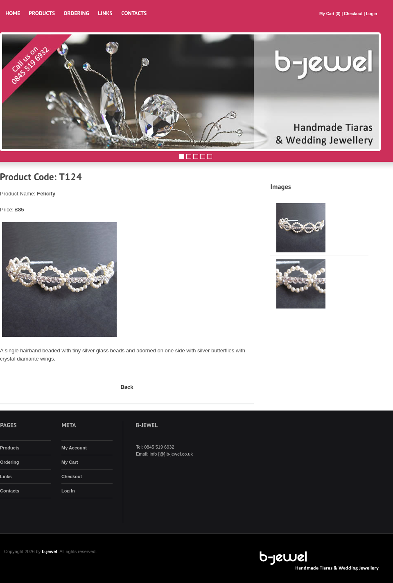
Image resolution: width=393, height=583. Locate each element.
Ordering (9, 462)
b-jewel (49, 551)
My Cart (327, 13)
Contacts (9, 490)
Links (6, 476)
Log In (68, 490)
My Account (74, 447)
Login (371, 13)
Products (10, 447)
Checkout (353, 13)
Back (126, 387)
